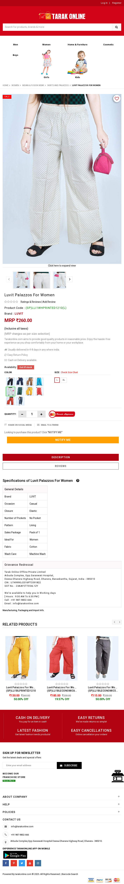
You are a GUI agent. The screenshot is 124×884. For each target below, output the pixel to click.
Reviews (60, 466)
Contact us (11, 819)
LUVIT (19, 313)
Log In (104, 3)
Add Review (49, 301)
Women (15, 85)
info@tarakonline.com (22, 826)
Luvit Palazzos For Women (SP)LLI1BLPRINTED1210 (22, 689)
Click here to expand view (62, 265)
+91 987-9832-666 (20, 834)
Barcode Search (70, 874)
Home (5, 85)
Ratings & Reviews (31, 301)
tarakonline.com (23, 874)
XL (64, 380)
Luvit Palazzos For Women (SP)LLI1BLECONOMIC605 (63, 689)
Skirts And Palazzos (58, 85)
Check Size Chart (69, 372)
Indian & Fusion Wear (33, 85)
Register (117, 3)
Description (61, 457)
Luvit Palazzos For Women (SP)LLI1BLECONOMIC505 (103, 689)
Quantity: (10, 414)
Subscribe (70, 765)
